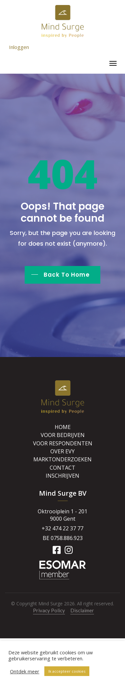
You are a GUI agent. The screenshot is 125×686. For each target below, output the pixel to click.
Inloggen (19, 47)
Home (63, 427)
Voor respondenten (62, 443)
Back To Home (67, 275)
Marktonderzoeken (62, 459)
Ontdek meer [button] (24, 671)
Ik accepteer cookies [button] (66, 671)
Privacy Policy (49, 610)
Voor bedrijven (63, 435)
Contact (62, 467)
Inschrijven (62, 475)
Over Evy (62, 451)
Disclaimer (82, 610)
